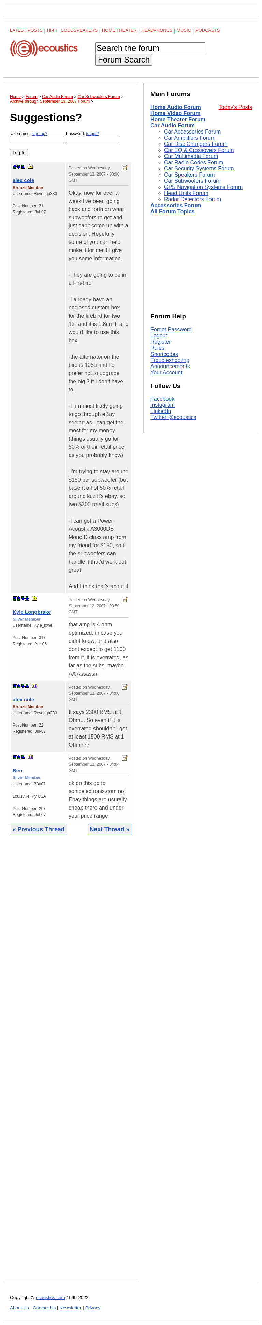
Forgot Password (171, 329)
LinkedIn (160, 411)
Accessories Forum (175, 205)
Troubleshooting (169, 360)
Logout (158, 336)
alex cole (23, 180)
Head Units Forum (186, 193)
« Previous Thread (39, 829)
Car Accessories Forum (192, 132)
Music (184, 30)
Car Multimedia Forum (191, 156)
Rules (157, 348)
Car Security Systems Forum (199, 168)
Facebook (162, 399)
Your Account (166, 372)
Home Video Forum (175, 113)
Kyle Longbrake (32, 612)
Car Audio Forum (172, 125)
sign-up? (39, 133)
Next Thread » (109, 829)
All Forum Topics (172, 212)
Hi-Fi (52, 30)
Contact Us (44, 1307)
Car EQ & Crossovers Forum (199, 150)
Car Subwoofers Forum (192, 181)
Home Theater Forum (177, 119)
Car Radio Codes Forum (193, 162)
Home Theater (119, 30)
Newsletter (70, 1307)
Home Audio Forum (175, 107)
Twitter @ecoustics (173, 417)
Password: (92, 137)
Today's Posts (235, 107)
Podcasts (207, 30)
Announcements (170, 366)
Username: (37, 137)
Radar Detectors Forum (192, 199)
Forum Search (124, 59)
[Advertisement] (71, 1063)
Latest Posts (26, 30)
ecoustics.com (50, 1297)
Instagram (162, 405)
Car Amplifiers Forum (189, 138)
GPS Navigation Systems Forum (203, 187)
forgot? (92, 133)
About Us (19, 1307)
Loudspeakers (79, 30)
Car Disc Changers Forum (196, 144)
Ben (17, 770)
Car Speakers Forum (189, 175)
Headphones (156, 30)
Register (160, 342)
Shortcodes (164, 354)
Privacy (93, 1307)
